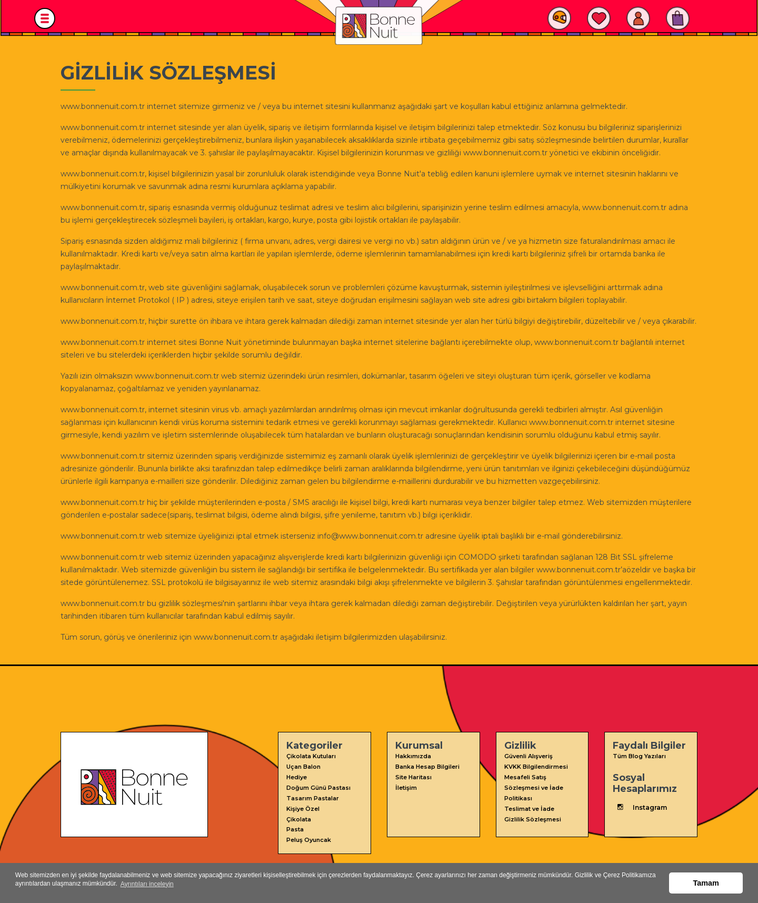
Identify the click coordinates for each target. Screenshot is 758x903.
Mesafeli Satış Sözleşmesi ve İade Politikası (533, 786)
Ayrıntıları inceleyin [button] (147, 887)
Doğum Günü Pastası (318, 786)
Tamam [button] (706, 884)
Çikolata (298, 816)
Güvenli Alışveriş (528, 756)
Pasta (295, 826)
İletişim (406, 786)
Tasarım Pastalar (312, 796)
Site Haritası (413, 776)
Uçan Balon (303, 766)
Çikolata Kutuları (311, 756)
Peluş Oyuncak (308, 836)
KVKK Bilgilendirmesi (536, 766)
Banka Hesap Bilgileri (427, 766)
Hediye (296, 776)
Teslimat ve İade (529, 806)
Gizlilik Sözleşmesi (532, 816)
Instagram (640, 806)
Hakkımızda (413, 756)
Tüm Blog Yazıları (639, 756)
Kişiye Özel (303, 806)
